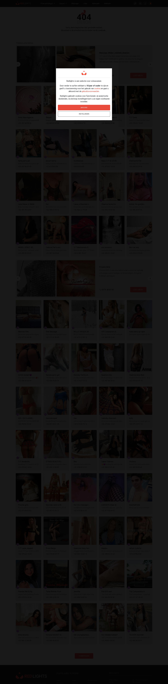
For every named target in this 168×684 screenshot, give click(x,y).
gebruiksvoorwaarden (90, 91)
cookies (97, 88)
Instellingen (84, 114)
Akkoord (84, 108)
